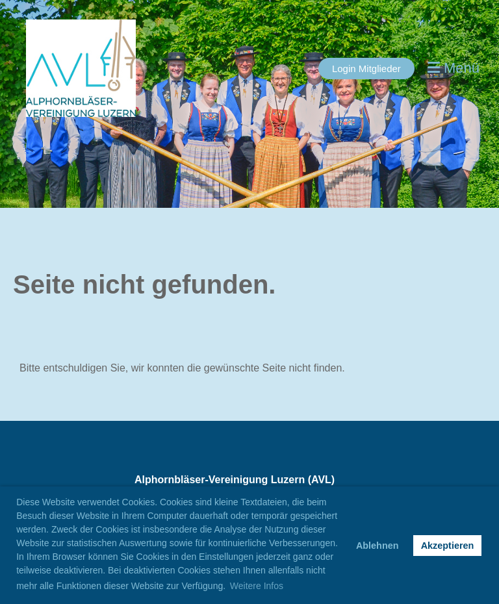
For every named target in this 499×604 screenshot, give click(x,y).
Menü (454, 68)
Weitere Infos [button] (256, 586)
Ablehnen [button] (377, 545)
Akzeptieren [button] (447, 545)
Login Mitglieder (366, 68)
